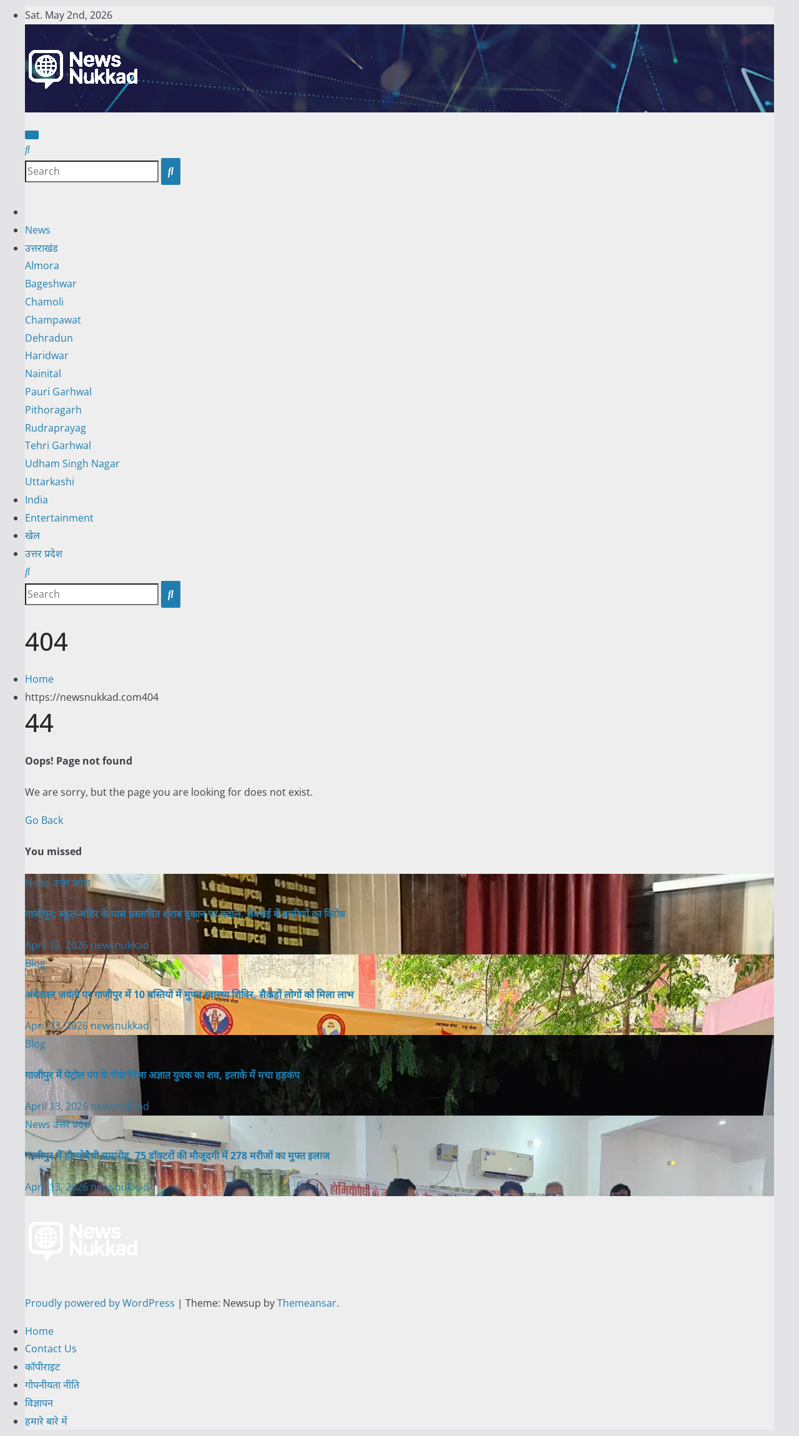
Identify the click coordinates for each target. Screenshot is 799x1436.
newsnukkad (120, 945)
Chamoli (44, 302)
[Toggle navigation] (32, 135)
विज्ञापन (39, 1403)
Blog (35, 963)
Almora (42, 265)
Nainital (43, 373)
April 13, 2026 (58, 945)
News (38, 230)
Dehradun (49, 338)
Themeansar (306, 1303)
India (36, 500)
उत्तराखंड (41, 248)
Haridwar (47, 355)
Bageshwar (51, 283)
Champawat (53, 320)
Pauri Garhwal (58, 392)
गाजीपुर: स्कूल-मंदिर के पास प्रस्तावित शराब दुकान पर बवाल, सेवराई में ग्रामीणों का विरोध (185, 914)
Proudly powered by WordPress (101, 1303)
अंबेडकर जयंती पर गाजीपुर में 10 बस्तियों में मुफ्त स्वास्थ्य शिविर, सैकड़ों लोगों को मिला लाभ (189, 994)
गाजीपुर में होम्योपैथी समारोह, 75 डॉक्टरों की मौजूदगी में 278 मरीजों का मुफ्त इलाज (177, 1155)
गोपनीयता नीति (52, 1385)
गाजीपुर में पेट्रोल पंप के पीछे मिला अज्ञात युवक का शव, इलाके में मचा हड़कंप (162, 1075)
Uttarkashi (49, 481)
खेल (32, 535)
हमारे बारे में (46, 1421)
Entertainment (59, 518)
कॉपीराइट (42, 1367)
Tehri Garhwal (58, 445)
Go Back (44, 820)
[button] (27, 149)
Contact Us (51, 1348)
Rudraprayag (55, 428)
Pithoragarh (53, 410)
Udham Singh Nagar (72, 463)
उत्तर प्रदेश (43, 553)
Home (39, 679)
